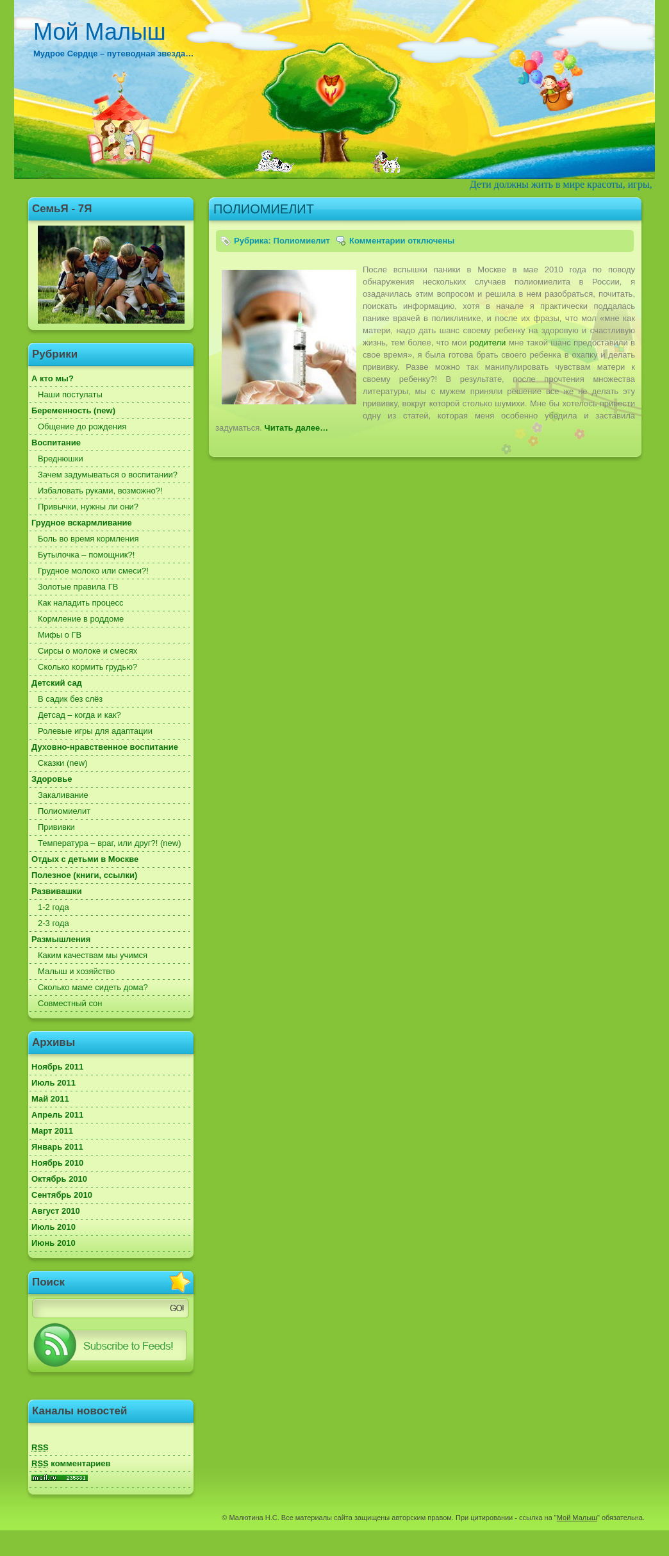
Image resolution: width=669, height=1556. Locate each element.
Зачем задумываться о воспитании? (108, 474)
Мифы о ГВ (59, 635)
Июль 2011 (53, 1083)
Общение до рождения (82, 426)
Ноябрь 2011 (57, 1067)
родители (488, 342)
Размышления (60, 939)
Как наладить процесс (81, 603)
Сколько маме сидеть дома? (93, 987)
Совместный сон (70, 1003)
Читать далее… (297, 428)
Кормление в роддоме (81, 619)
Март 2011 (52, 1131)
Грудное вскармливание (81, 522)
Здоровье (51, 779)
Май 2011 (50, 1099)
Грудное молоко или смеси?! (93, 570)
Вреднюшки (60, 458)
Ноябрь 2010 (57, 1163)
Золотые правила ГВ (78, 587)
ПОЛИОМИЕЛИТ (263, 209)
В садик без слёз (70, 699)
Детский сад (56, 683)
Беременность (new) (73, 410)
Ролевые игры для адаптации (95, 731)
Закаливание (63, 795)
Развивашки (56, 891)
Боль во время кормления (88, 538)
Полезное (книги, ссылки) (84, 875)
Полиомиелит (64, 811)
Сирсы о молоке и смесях (87, 651)
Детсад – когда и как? (79, 715)
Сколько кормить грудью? (87, 667)
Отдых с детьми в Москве (84, 859)
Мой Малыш (99, 32)
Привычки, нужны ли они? (88, 506)
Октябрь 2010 (59, 1179)
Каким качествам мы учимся (92, 955)
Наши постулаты (70, 394)
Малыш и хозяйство (76, 971)
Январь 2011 (57, 1147)
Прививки (56, 827)
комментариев (71, 1463)
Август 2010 (55, 1211)
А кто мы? (52, 378)
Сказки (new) (62, 763)
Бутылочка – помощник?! (86, 554)
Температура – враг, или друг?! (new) (109, 843)
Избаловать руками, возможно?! (100, 490)
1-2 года (53, 907)
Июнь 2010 (53, 1243)
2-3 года (53, 923)
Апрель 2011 (57, 1115)
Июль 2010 (53, 1227)
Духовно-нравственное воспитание (104, 747)
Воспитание (56, 442)
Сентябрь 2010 (61, 1195)
